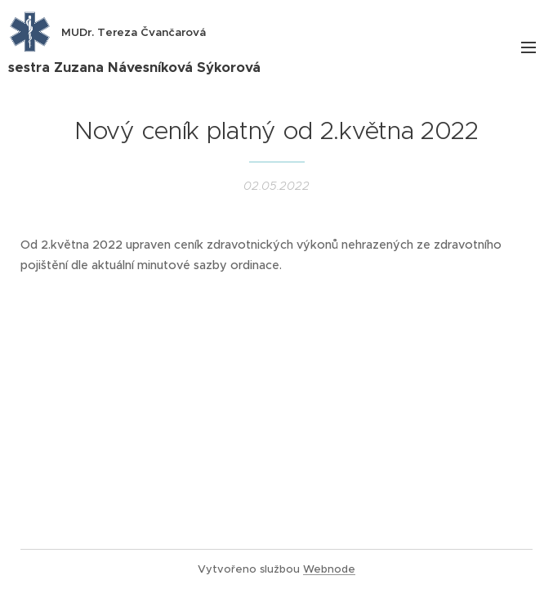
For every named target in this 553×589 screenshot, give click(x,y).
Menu (528, 47)
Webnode (329, 569)
